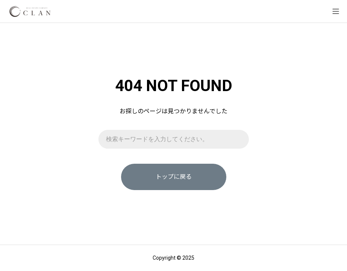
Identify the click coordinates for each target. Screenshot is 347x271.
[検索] (239, 139)
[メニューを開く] (335, 11)
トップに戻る (174, 176)
